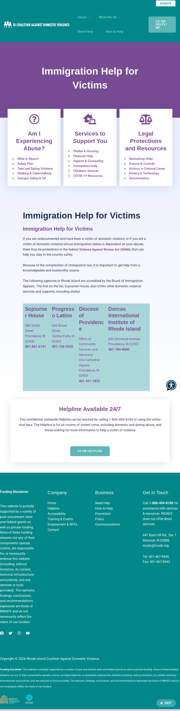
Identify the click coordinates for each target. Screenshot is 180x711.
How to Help (104, 510)
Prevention (103, 515)
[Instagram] (19, 635)
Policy (99, 520)
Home (52, 505)
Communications (107, 526)
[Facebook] (2, 635)
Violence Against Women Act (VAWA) (107, 251)
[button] (165, 3)
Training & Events (60, 520)
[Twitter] (10, 635)
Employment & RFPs (62, 526)
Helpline (53, 510)
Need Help (102, 505)
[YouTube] (28, 635)
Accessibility (57, 515)
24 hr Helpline (161, 24)
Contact (53, 531)
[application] (88, 17)
